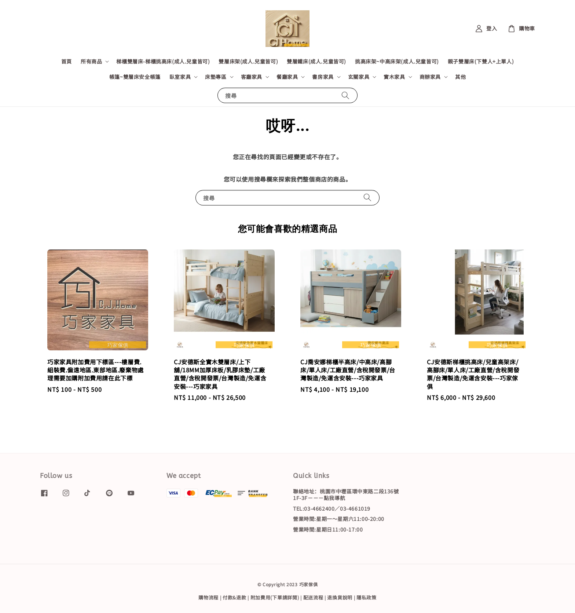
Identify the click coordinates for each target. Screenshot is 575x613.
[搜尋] (345, 95)
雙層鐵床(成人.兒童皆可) (316, 61)
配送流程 (313, 597)
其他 (460, 76)
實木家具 (394, 76)
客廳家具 (251, 76)
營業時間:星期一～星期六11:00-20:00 (338, 518)
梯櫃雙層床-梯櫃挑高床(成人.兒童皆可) (163, 61)
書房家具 (322, 76)
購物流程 (208, 597)
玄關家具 (358, 76)
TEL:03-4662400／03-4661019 (331, 508)
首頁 (66, 61)
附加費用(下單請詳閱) (274, 597)
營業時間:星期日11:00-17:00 (328, 529)
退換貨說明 (339, 597)
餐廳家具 (287, 76)
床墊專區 (215, 76)
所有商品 (91, 61)
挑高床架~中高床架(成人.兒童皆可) (397, 61)
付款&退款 (234, 597)
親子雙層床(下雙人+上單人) (481, 61)
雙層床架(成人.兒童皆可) (248, 61)
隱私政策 (366, 597)
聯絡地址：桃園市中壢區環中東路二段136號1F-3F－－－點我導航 (346, 494)
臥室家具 (180, 76)
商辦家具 (430, 76)
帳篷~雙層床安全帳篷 (135, 76)
